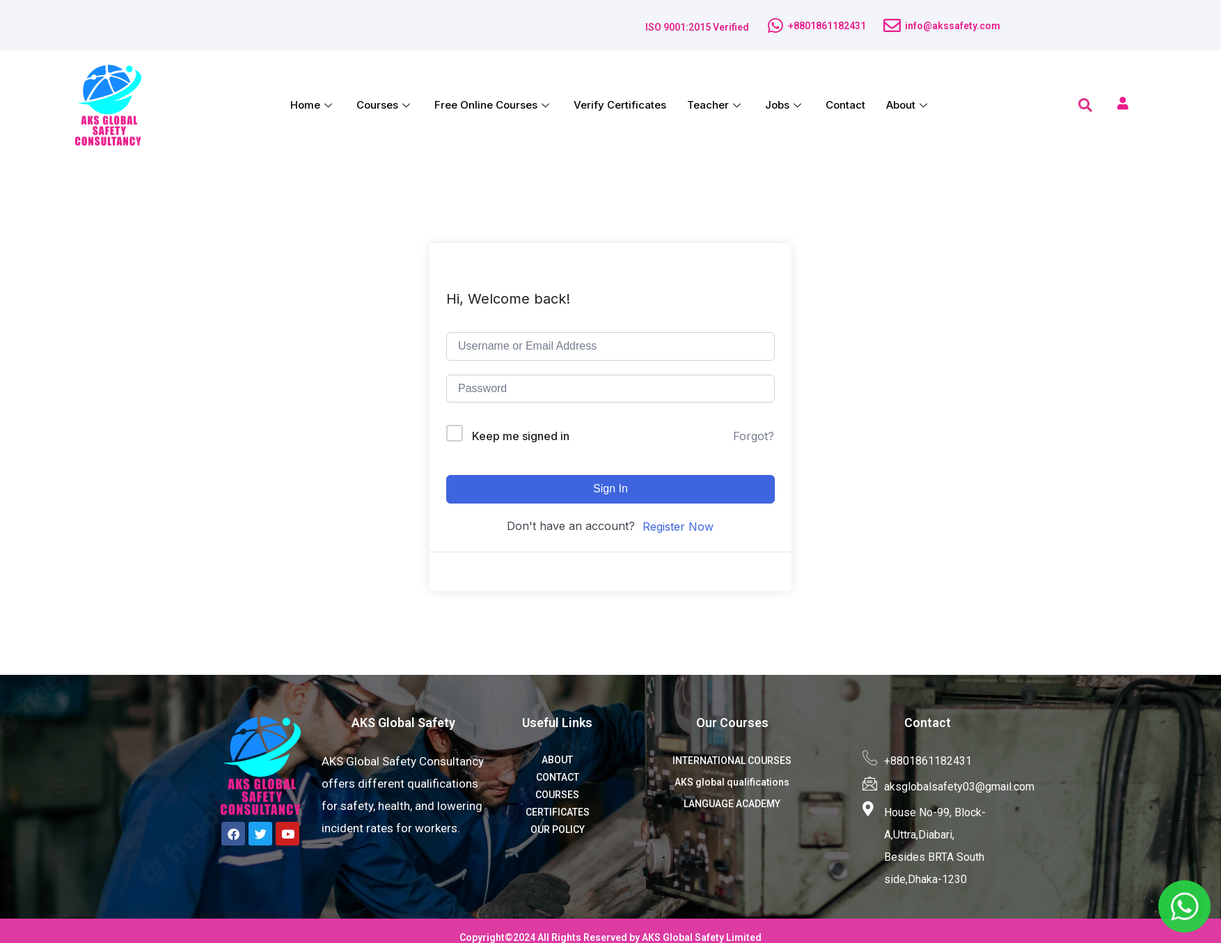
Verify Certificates (620, 104)
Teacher (715, 104)
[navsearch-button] (1085, 105)
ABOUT (557, 759)
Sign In (610, 488)
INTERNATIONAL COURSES (731, 760)
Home (313, 104)
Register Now (678, 526)
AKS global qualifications (732, 782)
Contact (845, 104)
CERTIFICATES (558, 812)
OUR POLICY (557, 829)
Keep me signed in (520, 436)
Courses (384, 104)
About (908, 104)
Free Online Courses (493, 104)
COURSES (557, 794)
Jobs (785, 104)
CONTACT (557, 777)
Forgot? (753, 436)
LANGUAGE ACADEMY (732, 803)
